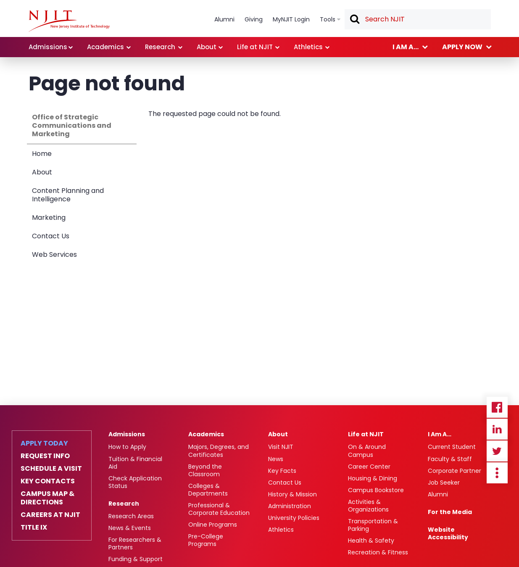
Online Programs (212, 524)
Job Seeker (444, 482)
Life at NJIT (366, 434)
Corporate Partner (454, 471)
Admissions (126, 434)
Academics (206, 434)
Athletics (281, 529)
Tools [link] (327, 19)
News (275, 459)
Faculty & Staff (450, 459)
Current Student (452, 447)
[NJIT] (69, 21)
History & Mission (292, 494)
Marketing (49, 217)
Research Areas (131, 516)
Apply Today (44, 443)
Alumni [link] (224, 19)
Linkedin (497, 429)
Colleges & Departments (208, 489)
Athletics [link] (308, 46)
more (497, 472)
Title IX (34, 527)
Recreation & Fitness (378, 552)
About (42, 172)
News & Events (129, 528)
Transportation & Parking (373, 525)
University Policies (293, 518)
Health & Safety (371, 540)
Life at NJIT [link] (255, 46)
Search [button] (354, 19)
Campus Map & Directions (47, 498)
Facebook (497, 407)
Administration (289, 506)
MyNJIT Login (291, 19)
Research (123, 503)
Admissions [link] (48, 46)
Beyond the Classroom (205, 470)
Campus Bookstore (376, 490)
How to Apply (127, 447)
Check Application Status (135, 482)
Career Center (369, 466)
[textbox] (418, 19)
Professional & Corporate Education (219, 509)
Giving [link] (254, 19)
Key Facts (282, 471)
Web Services (54, 254)
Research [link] (160, 46)
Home (42, 153)
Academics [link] (105, 46)
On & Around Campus (367, 450)
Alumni (438, 494)
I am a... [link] (406, 47)
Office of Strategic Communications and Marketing (71, 125)
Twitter (497, 451)
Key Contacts (48, 481)
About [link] (206, 46)
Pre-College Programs (205, 540)
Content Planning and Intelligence (68, 195)
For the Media (450, 512)
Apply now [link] (462, 47)
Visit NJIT (280, 447)
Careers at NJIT (50, 515)
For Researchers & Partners (134, 543)
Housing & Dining (372, 478)
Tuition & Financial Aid (135, 462)
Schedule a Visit (51, 468)
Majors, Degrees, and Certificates (218, 450)
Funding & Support (135, 559)
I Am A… (439, 434)
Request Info (45, 456)
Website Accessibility (448, 533)
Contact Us (50, 236)
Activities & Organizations (368, 505)
